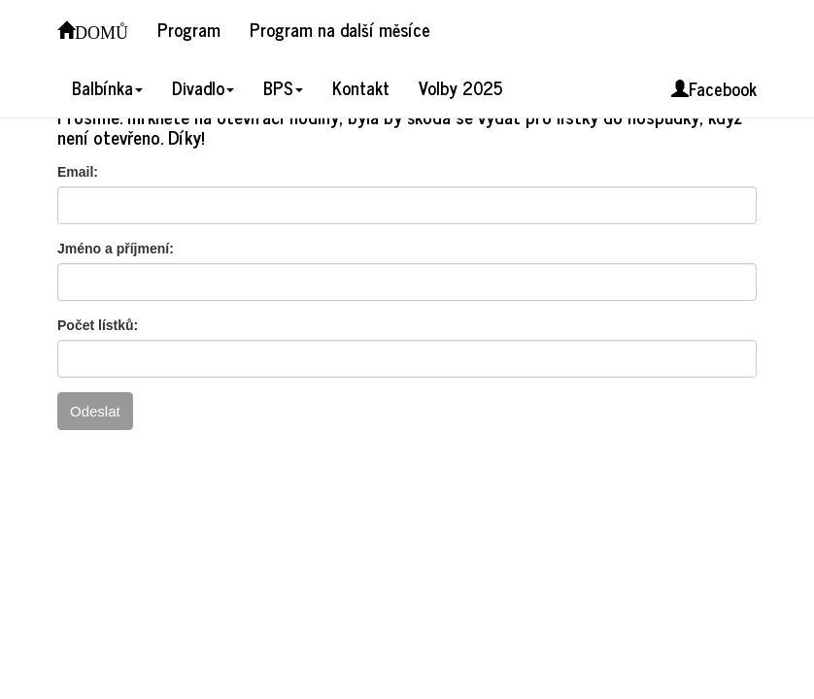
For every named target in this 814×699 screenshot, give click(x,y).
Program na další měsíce (340, 29)
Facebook (714, 88)
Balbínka (107, 87)
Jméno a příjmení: (115, 248)
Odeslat (95, 411)
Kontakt (361, 87)
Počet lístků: (97, 325)
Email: (77, 172)
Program (188, 29)
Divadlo (203, 87)
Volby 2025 (460, 87)
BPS (283, 87)
